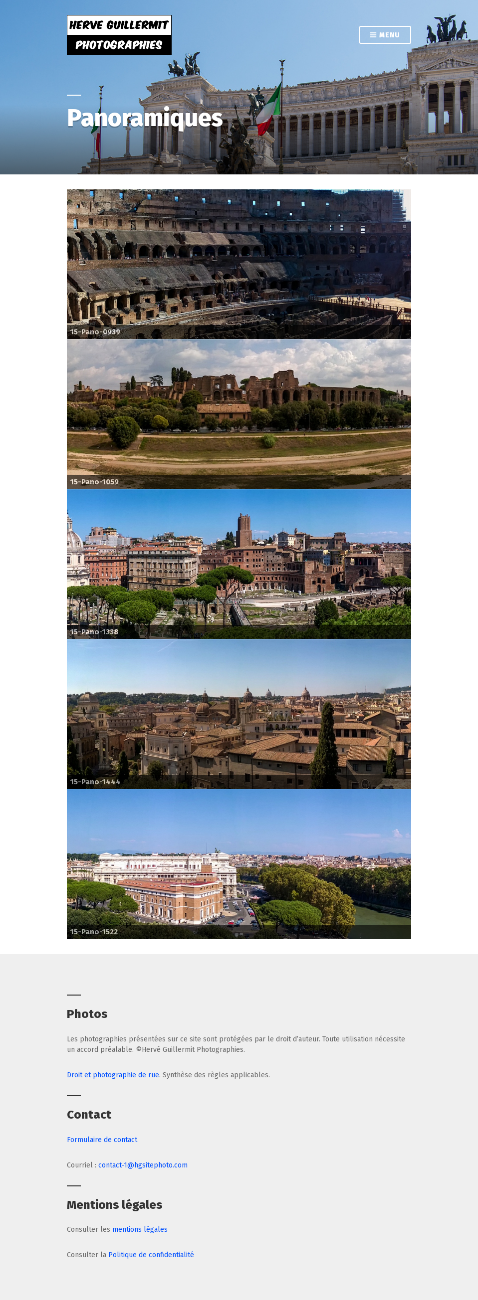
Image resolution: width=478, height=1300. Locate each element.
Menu (385, 35)
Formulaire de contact (102, 1140)
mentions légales (140, 1229)
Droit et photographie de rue (113, 1075)
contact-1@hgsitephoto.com (143, 1165)
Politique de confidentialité (151, 1255)
